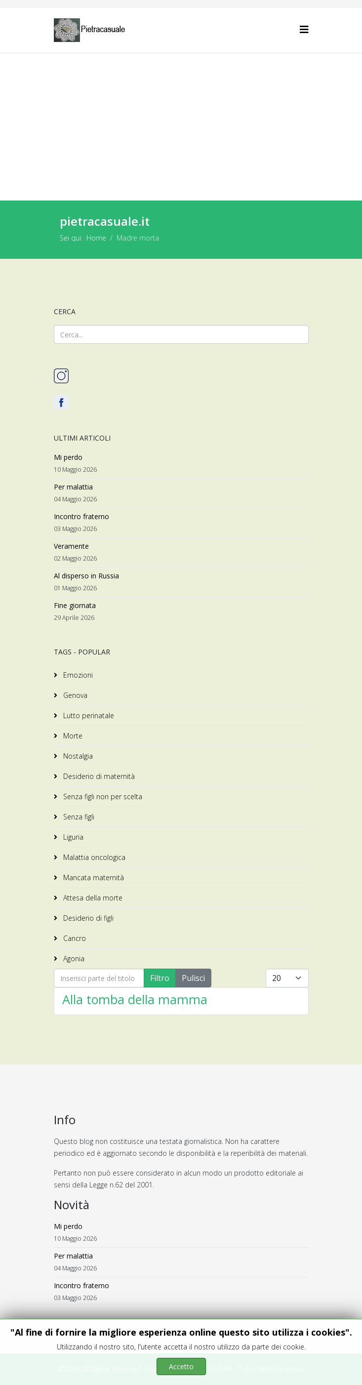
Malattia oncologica (93, 857)
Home (96, 238)
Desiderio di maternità (98, 776)
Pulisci (193, 978)
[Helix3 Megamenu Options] (304, 29)
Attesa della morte (91, 897)
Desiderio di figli (87, 918)
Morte (71, 735)
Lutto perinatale (87, 715)
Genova (74, 695)
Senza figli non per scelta (101, 796)
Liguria (72, 837)
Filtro (159, 978)
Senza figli (77, 816)
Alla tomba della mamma (134, 999)
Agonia (72, 958)
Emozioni (77, 675)
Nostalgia (77, 756)
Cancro (73, 938)
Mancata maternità (92, 877)
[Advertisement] (181, 126)
